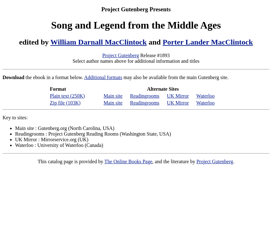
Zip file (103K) (65, 102)
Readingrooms (144, 96)
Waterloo (205, 96)
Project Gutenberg (120, 55)
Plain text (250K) (67, 96)
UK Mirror (178, 96)
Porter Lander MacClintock (208, 42)
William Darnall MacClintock (98, 42)
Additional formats (103, 77)
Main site (113, 96)
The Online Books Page (128, 161)
